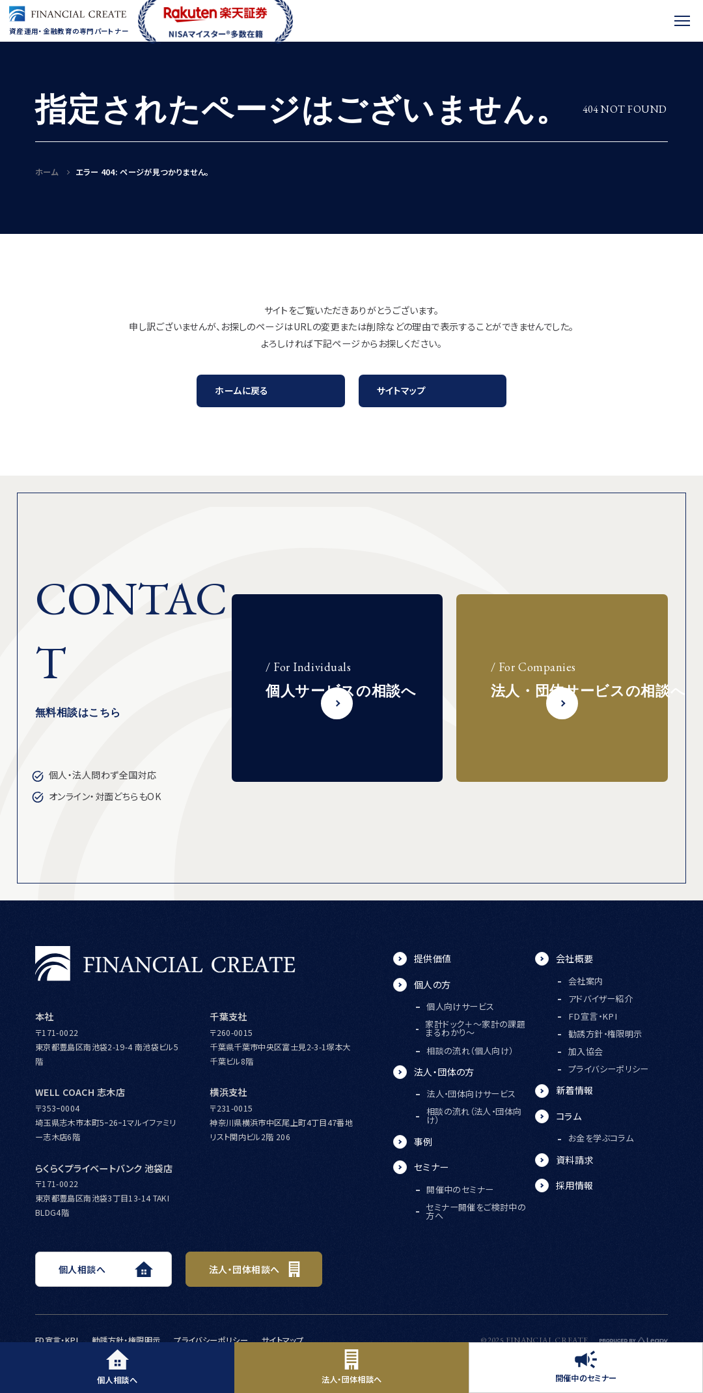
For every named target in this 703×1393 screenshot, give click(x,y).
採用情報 (575, 1185)
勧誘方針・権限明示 (605, 1033)
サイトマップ (401, 390)
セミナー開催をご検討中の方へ (476, 1211)
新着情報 (575, 1090)
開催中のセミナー (586, 1367)
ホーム (46, 172)
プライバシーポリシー (608, 1069)
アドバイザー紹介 (600, 998)
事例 (423, 1141)
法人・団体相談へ (352, 1367)
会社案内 (585, 981)
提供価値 (433, 958)
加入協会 (585, 1051)
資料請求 (575, 1159)
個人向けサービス (460, 1006)
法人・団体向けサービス (471, 1093)
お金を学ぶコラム (600, 1138)
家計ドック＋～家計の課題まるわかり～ (475, 1028)
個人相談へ (117, 1367)
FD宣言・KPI (592, 1016)
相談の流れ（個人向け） (469, 1050)
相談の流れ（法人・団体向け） (474, 1115)
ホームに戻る (242, 390)
